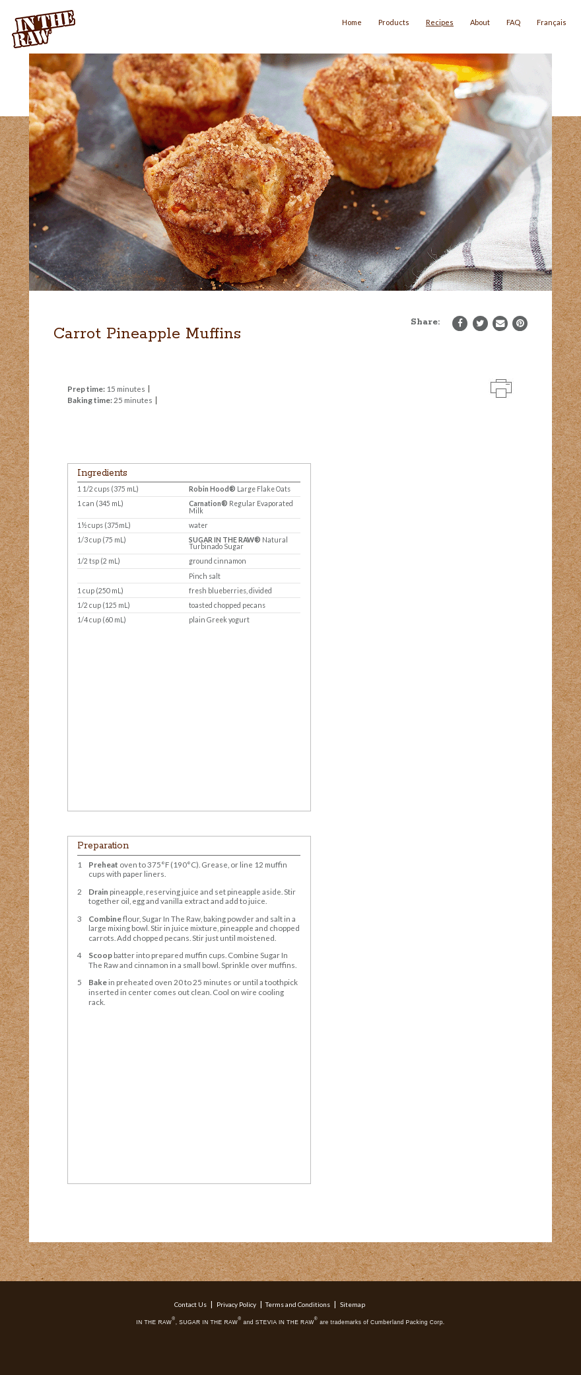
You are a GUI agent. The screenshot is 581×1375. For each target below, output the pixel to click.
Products (393, 22)
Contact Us (190, 1304)
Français (551, 22)
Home (352, 22)
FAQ (513, 22)
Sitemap (352, 1304)
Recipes (440, 22)
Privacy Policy (236, 1304)
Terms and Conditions (297, 1304)
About (480, 22)
